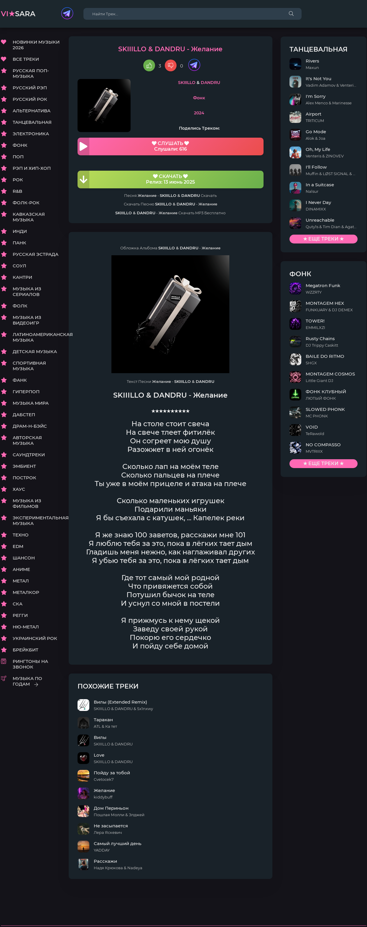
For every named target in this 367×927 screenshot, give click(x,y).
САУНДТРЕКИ (29, 455)
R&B (17, 191)
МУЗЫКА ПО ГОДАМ (27, 681)
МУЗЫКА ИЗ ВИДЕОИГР (27, 320)
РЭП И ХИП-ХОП (32, 168)
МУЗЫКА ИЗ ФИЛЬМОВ (27, 503)
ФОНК (20, 145)
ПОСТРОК (24, 478)
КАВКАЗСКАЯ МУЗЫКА (29, 217)
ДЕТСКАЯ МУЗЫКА (35, 352)
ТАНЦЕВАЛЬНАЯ (32, 122)
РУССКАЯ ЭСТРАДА (35, 254)
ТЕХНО (21, 535)
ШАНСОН (24, 558)
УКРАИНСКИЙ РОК (35, 638)
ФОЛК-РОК (26, 203)
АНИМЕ (21, 569)
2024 (206, 113)
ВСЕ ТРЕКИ (26, 59)
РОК (18, 180)
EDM (18, 546)
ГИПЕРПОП (26, 392)
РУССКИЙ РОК (30, 99)
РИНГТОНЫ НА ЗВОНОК (30, 664)
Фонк (206, 98)
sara (18, 13)
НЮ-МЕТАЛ (26, 627)
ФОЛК (20, 306)
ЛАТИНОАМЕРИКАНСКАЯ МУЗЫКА (36, 337)
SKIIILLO (194, 82)
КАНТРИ (22, 277)
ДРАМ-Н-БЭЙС (30, 426)
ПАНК (19, 243)
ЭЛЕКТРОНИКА (31, 134)
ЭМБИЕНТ (24, 466)
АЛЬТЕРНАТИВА (31, 111)
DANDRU (218, 82)
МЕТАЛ (21, 581)
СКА (17, 604)
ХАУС (19, 489)
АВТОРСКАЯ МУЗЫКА (27, 440)
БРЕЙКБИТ (25, 650)
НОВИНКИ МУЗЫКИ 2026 (36, 45)
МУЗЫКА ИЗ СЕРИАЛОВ (27, 291)
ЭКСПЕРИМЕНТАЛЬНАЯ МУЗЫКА (36, 520)
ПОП (18, 157)
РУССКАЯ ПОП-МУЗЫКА (31, 73)
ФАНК (20, 380)
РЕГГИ (20, 615)
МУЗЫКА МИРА (31, 403)
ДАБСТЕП (24, 415)
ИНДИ (20, 231)
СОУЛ (19, 266)
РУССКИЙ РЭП (30, 88)
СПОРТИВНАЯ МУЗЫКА (29, 366)
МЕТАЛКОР (26, 592)
